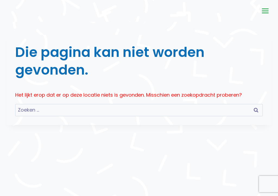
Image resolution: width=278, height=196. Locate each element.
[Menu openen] (265, 10)
